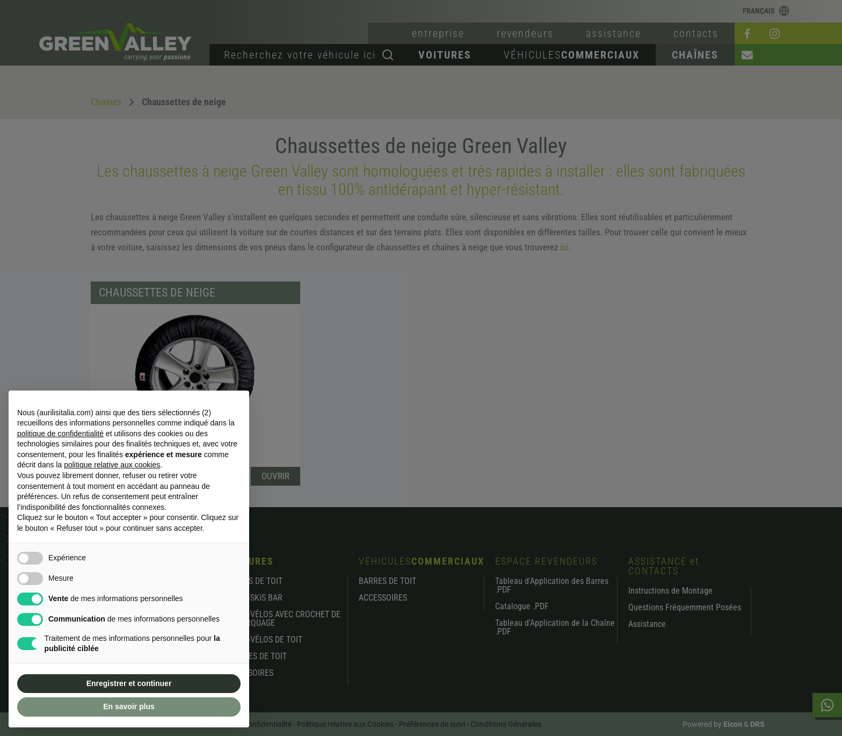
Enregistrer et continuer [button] (129, 683)
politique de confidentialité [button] (60, 433)
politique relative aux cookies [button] (112, 464)
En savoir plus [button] (129, 706)
